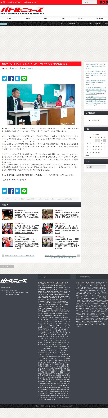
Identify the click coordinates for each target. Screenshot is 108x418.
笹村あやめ (46, 389)
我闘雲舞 (103, 311)
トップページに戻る (7, 266)
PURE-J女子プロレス (96, 305)
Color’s (40, 287)
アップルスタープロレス (53, 325)
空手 (41, 389)
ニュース (27, 18)
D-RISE (61, 287)
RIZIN (78, 326)
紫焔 (58, 389)
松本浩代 (65, 378)
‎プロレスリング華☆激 (87, 318)
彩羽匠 (42, 372)
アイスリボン (101, 308)
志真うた (47, 372)
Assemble (50, 284)
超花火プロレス (45, 393)
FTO (68, 291)
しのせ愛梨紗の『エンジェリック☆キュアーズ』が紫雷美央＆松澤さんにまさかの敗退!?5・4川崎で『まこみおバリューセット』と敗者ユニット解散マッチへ (96, 101)
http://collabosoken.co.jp (12, 294)
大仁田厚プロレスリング (50, 366)
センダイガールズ (48, 335)
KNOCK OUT (51, 301)
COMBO (46, 287)
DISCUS (60, 289)
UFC (39, 315)
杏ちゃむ (44, 378)
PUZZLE (54, 306)
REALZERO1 (42, 308)
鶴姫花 (49, 399)
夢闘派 (40, 366)
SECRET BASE (64, 310)
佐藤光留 (67, 360)
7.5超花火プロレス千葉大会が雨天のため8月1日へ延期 (19, 255)
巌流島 (105, 324)
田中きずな (54, 385)
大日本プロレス (103, 284)
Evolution (41, 291)
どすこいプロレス (54, 319)
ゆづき (60, 321)
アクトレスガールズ (61, 323)
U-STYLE (61, 313)
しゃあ (46, 319)
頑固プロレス (87, 292)
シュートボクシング (58, 331)
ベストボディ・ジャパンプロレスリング (86, 284)
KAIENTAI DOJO (61, 298)
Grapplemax (61, 294)
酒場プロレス (55, 395)
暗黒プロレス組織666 (92, 287)
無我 (48, 383)
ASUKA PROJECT (60, 284)
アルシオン (46, 327)
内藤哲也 (66, 362)
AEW (54, 282)
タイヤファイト (59, 335)
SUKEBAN (53, 312)
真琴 (67, 385)
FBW (46, 291)
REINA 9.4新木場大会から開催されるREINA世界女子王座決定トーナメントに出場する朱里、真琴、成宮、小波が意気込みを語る (67, 243)
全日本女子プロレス (57, 362)
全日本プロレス (90, 282)
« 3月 (87, 155)
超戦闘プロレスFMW (98, 303)
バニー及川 (46, 342)
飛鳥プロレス (47, 397)
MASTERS (57, 303)
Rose (40, 310)
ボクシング (49, 350)
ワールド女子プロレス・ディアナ (90, 311)
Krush (58, 301)
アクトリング (50, 323)
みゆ (56, 321)
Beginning (96, 310)
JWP (53, 298)
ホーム (9, 18)
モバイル (81, 18)
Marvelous (101, 313)
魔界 (45, 399)
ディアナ (60, 339)
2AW (83, 287)
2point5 (40, 282)
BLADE (48, 285)
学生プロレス (56, 370)
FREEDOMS (63, 291)
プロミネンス (50, 344)
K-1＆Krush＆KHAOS (83, 324)
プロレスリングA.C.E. (62, 344)
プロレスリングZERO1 (87, 288)
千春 (53, 364)
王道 (61, 383)
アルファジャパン (56, 327)
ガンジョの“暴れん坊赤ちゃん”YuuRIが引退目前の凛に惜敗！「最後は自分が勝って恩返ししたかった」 (96, 73)
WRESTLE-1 (88, 300)
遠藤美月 (43, 395)
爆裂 (58, 383)
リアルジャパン (64, 354)
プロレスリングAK (44, 346)
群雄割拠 (63, 389)
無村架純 (53, 383)
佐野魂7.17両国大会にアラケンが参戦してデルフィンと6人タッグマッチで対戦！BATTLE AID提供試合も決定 (60, 256)
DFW (55, 289)
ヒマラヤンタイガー (56, 342)
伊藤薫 (55, 360)
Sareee (48, 310)
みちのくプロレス (101, 282)
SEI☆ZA (41, 312)
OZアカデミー (46, 306)
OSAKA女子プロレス (57, 304)
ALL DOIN (65, 282)
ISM (56, 296)
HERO (68, 294)
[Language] (89, 2)
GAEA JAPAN (42, 293)
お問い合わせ (99, 18)
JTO (39, 298)
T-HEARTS (61, 312)
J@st (60, 296)
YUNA (56, 317)
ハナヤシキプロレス (49, 341)
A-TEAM (46, 282)
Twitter (104, 2)
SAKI (43, 310)
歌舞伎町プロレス (53, 382)
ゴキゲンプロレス (45, 331)
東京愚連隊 (51, 378)
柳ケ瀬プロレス (48, 380)
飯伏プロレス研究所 (58, 397)
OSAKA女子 (46, 304)
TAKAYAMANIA (43, 313)
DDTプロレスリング (82, 285)
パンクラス (102, 314)
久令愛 (43, 358)
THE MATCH (53, 313)
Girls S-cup (56, 293)
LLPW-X (51, 303)
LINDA (46, 303)
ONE (39, 304)
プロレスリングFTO (88, 319)
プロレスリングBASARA (58, 346)
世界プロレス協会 (47, 356)
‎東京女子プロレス (80, 313)
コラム (63, 18)
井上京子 (58, 358)
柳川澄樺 (56, 380)
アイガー (65, 321)
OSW (66, 304)
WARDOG (41, 317)
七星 (39, 356)
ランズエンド (54, 354)
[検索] (95, 120)
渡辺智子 (44, 383)
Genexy (50, 293)
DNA (65, 289)
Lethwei (40, 303)
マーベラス (43, 352)
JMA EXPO (66, 296)
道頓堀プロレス (98, 300)
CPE (50, 287)
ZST (89, 323)
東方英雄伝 (58, 378)
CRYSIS (55, 287)
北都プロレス (47, 364)
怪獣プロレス (55, 372)
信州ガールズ (42, 362)
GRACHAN (53, 294)
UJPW (44, 315)
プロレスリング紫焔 (96, 297)
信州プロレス (93, 314)
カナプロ (44, 329)
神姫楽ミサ (52, 387)
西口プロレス (45, 391)
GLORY (99, 324)
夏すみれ (66, 364)
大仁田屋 (62, 366)
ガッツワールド (101, 290)
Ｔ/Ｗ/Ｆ (54, 399)
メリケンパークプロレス (55, 352)
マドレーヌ (62, 350)
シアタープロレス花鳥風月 (99, 301)
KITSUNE (62, 299)
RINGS (61, 308)
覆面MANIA (54, 391)
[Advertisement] (54, 44)
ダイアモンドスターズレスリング (53, 337)
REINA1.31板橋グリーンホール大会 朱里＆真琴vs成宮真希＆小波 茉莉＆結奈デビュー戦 (67, 215)
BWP (60, 285)
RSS (101, 2)
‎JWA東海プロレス (100, 318)
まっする (51, 321)
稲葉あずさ (59, 387)
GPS (47, 294)
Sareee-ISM (55, 310)
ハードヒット (60, 341)
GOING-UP (41, 294)
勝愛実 (40, 364)
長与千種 (62, 395)
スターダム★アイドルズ (56, 333)
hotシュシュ (42, 296)
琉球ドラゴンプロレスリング (83, 303)
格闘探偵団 (62, 380)
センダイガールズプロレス (94, 306)
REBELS (50, 308)
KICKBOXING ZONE (51, 299)
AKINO (59, 282)
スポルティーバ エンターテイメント (89, 298)
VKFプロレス (62, 315)
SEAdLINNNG (79, 314)
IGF (47, 296)
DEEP (43, 289)
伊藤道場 (61, 360)
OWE (40, 306)
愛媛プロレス (64, 372)
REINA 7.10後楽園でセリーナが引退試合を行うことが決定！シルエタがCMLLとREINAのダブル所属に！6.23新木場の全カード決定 (27, 243)
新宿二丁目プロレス (49, 374)
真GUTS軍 (62, 385)
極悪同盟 (44, 382)
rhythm (56, 308)
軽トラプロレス (55, 393)
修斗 (48, 362)
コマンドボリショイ (53, 329)
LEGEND (63, 301)
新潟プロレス (99, 319)
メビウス (95, 292)
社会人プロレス (43, 387)
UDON (66, 313)
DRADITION (79, 292)
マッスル (56, 350)
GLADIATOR (65, 293)
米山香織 (53, 389)
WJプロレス (49, 317)
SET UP (47, 312)
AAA (50, 282)
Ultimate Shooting (52, 315)
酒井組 (48, 395)
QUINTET (61, 306)
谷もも (60, 391)
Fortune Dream (53, 291)
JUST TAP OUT (46, 298)
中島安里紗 (56, 356)
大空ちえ (47, 368)
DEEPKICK (49, 289)
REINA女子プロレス (27, 68)
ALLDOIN (41, 284)
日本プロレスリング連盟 (52, 376)
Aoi (46, 284)
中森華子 (64, 356)
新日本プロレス (80, 282)
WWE (86, 314)
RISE (65, 308)
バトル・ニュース (51, 406)
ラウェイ (47, 354)
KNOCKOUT (42, 301)
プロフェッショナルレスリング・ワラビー (93, 295)
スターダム (89, 310)
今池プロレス (48, 360)
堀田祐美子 (58, 364)
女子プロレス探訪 (45, 370)
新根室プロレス (61, 374)
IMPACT (52, 296)
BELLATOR (42, 285)
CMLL (65, 285)
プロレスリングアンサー (59, 348)
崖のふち (63, 370)
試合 (45, 18)
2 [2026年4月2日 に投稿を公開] (98, 140)
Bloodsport (54, 285)
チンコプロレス (52, 339)
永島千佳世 (62, 382)
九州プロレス (50, 358)
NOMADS (65, 303)
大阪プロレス (54, 368)
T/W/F (67, 312)
